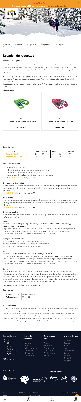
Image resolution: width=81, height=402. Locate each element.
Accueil (7, 45)
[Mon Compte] (28, 399)
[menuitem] (30, 348)
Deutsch (75, 392)
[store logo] (12, 13)
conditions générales (16, 177)
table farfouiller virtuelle (57, 6)
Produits (19, 45)
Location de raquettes (12, 47)
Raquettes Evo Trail (13, 154)
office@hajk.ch (8, 193)
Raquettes (61, 45)
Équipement (32, 45)
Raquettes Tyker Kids (14, 156)
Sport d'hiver (47, 45)
